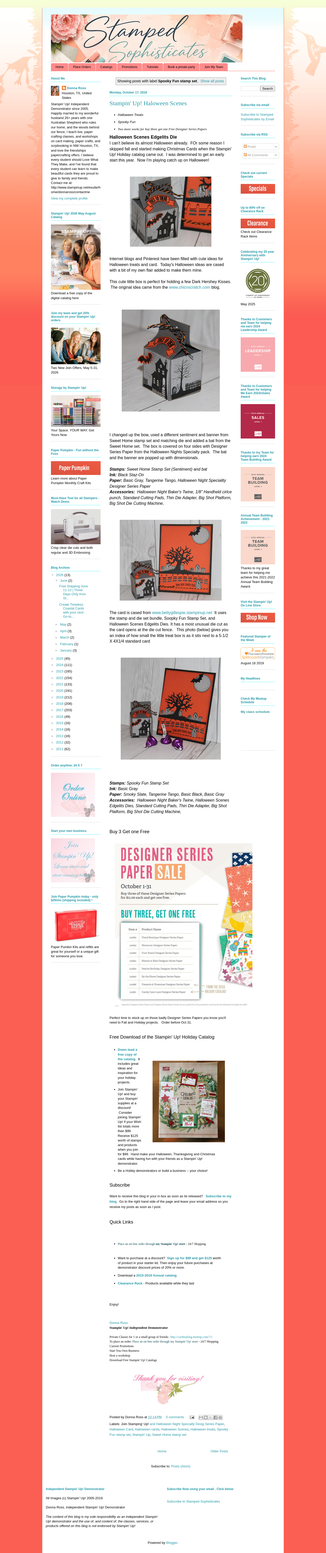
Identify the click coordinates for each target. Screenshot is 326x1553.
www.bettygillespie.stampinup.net (182, 612)
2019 (60, 697)
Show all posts (212, 81)
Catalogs (106, 67)
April (64, 631)
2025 (60, 658)
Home (60, 67)
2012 (60, 742)
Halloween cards (147, 1429)
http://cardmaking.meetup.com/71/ (191, 1337)
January (66, 650)
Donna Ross (119, 1323)
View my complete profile (69, 198)
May (63, 624)
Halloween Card (121, 1429)
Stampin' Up (141, 1435)
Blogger (171, 1543)
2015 (60, 723)
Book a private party (181, 67)
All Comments (256, 155)
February (67, 644)
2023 (60, 671)
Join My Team (213, 67)
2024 (60, 665)
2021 (60, 684)
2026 (60, 575)
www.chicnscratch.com (189, 287)
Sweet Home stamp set (169, 1435)
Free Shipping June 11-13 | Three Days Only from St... (73, 592)
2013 (60, 736)
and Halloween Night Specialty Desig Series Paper (187, 1424)
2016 (60, 717)
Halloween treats (203, 1429)
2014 (60, 729)
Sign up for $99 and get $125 (189, 1258)
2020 (60, 691)
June (64, 580)
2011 (60, 749)
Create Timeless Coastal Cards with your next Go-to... (71, 610)
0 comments (175, 1417)
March (65, 637)
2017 (60, 710)
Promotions (129, 67)
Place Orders (82, 67)
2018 (60, 704)
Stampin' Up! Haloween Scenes (148, 103)
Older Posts (219, 1451)
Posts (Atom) (180, 1466)
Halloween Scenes (175, 1429)
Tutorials (152, 67)
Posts (250, 147)
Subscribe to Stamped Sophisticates (193, 1501)
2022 (60, 678)
